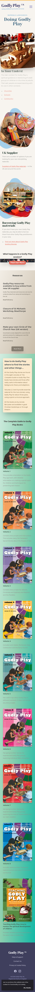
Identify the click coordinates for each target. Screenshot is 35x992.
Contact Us (17, 961)
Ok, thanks (27, 988)
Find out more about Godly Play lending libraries (16, 243)
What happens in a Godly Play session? (17, 259)
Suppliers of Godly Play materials (14, 166)
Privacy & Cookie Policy (17, 965)
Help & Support (17, 957)
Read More (17, 349)
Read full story (8, 300)
